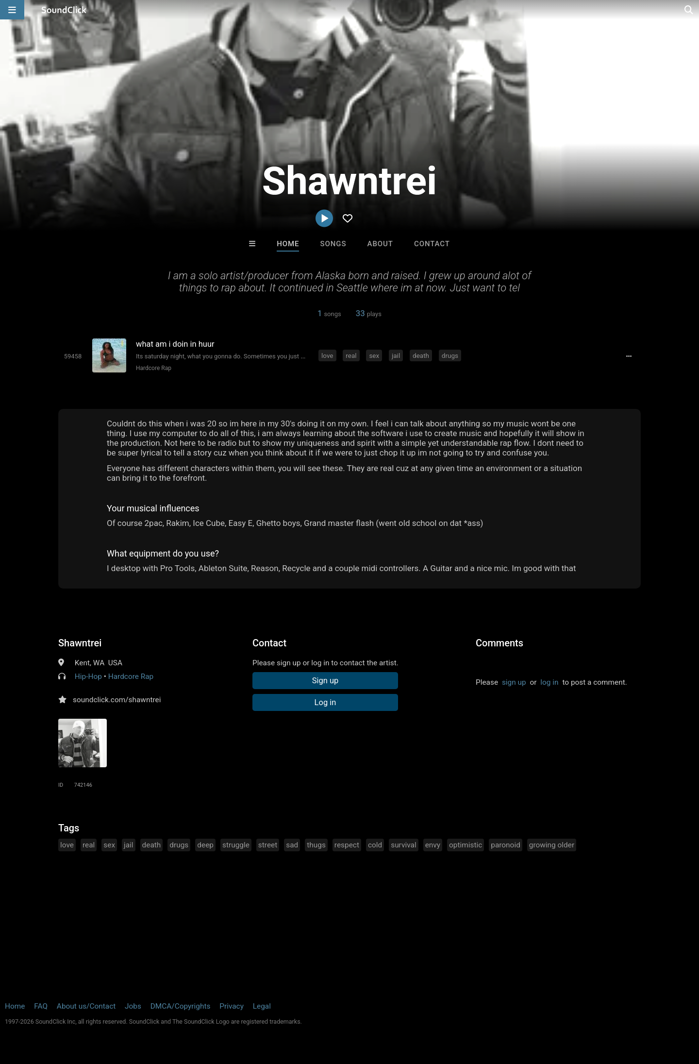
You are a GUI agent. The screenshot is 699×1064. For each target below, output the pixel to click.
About (380, 243)
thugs (316, 845)
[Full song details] (628, 356)
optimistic (465, 845)
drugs (450, 355)
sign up (514, 682)
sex (374, 355)
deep (205, 845)
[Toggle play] (73, 356)
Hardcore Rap (153, 368)
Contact (432, 243)
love (327, 355)
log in (549, 682)
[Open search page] (689, 9)
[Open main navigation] (12, 9)
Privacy (231, 1006)
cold (375, 845)
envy (432, 845)
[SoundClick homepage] (64, 9)
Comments (499, 643)
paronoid (505, 845)
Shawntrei (79, 643)
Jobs (133, 1006)
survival (403, 845)
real (351, 355)
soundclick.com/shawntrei (117, 699)
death (421, 355)
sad (292, 845)
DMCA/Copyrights (180, 1006)
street (267, 845)
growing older (551, 845)
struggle (236, 845)
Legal (262, 1006)
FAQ (41, 1006)
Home (288, 243)
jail (396, 355)
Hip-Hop (88, 676)
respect (346, 845)
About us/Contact (86, 1006)
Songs (333, 243)
